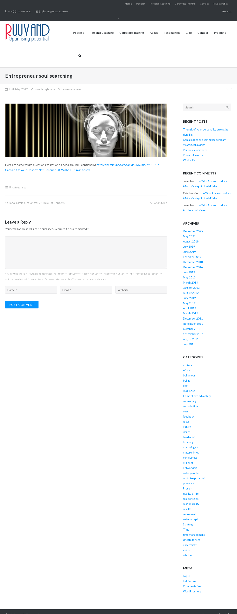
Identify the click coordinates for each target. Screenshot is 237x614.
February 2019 (192, 251)
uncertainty (190, 539)
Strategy (188, 519)
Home (128, 3)
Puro (40, 608)
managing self (191, 441)
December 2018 (193, 256)
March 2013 (190, 277)
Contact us (208, 608)
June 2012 (189, 292)
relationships (190, 493)
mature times (191, 447)
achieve (187, 359)
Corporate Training (185, 3)
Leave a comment (72, 83)
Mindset (188, 457)
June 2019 (189, 246)
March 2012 (190, 307)
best (185, 380)
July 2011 (189, 338)
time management (194, 529)
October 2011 (192, 323)
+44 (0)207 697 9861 (19, 11)
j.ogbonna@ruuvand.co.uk (53, 11)
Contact (204, 3)
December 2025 (193, 225)
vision (186, 544)
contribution (190, 400)
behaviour (189, 370)
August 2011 (191, 333)
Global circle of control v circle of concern (36, 197)
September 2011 (193, 328)
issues (186, 426)
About (154, 27)
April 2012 (189, 302)
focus (186, 416)
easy (186, 405)
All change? (157, 197)
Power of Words (193, 149)
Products (227, 11)
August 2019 (191, 236)
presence (188, 477)
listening (188, 436)
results (187, 503)
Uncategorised (18, 182)
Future (187, 421)
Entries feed (190, 575)
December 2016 (193, 261)
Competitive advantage (197, 390)
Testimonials (172, 27)
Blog (189, 27)
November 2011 (193, 318)
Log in (186, 570)
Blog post (189, 385)
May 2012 (189, 297)
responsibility (191, 498)
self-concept (190, 513)
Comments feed (192, 580)
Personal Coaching (160, 3)
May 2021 (189, 230)
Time (186, 524)
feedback (188, 411)
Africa (186, 364)
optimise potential (194, 472)
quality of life (190, 488)
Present (187, 483)
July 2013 (189, 266)
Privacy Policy (220, 3)
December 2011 (193, 313)
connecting (189, 395)
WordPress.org (192, 585)
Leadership (189, 431)
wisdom (188, 549)
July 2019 (189, 241)
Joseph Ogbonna (44, 83)
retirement (189, 508)
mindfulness (190, 452)
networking (190, 462)
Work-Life (189, 154)
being (186, 375)
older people (190, 467)
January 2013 (191, 282)
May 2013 (189, 272)
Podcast (140, 3)
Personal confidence (195, 144)
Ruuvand (18, 608)
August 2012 (191, 287)
